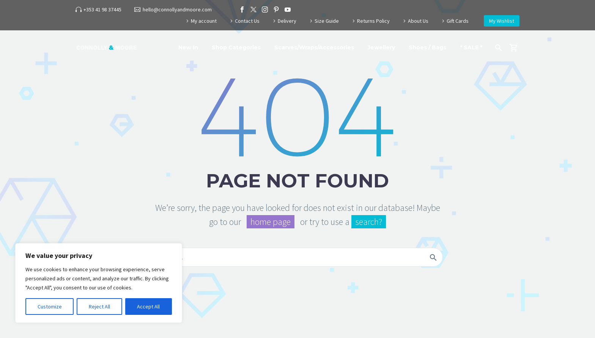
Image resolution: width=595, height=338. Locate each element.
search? (368, 222)
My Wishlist (501, 20)
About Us (418, 20)
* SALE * (471, 47)
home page (270, 222)
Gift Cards (458, 20)
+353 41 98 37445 (102, 9)
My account (204, 20)
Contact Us (247, 20)
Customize (50, 306)
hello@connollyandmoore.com (177, 9)
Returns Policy (373, 20)
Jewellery (381, 47)
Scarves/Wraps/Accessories (314, 47)
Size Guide (327, 20)
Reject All (99, 306)
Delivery (287, 20)
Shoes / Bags (427, 47)
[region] (98, 283)
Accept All (148, 306)
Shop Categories (236, 47)
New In (188, 47)
